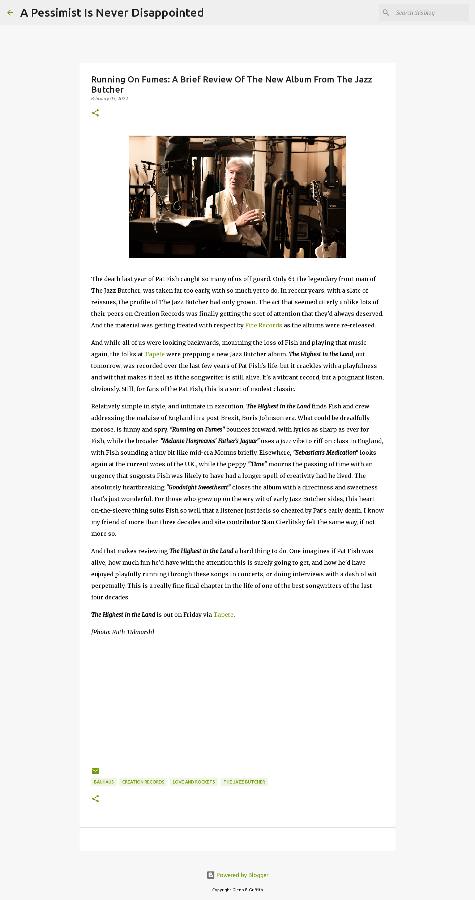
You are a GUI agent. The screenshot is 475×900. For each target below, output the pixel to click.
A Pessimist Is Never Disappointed (112, 12)
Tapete (155, 354)
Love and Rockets (194, 782)
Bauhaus (104, 782)
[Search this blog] (431, 12)
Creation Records (143, 782)
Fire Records (263, 325)
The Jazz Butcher (244, 782)
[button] (95, 113)
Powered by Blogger (237, 875)
